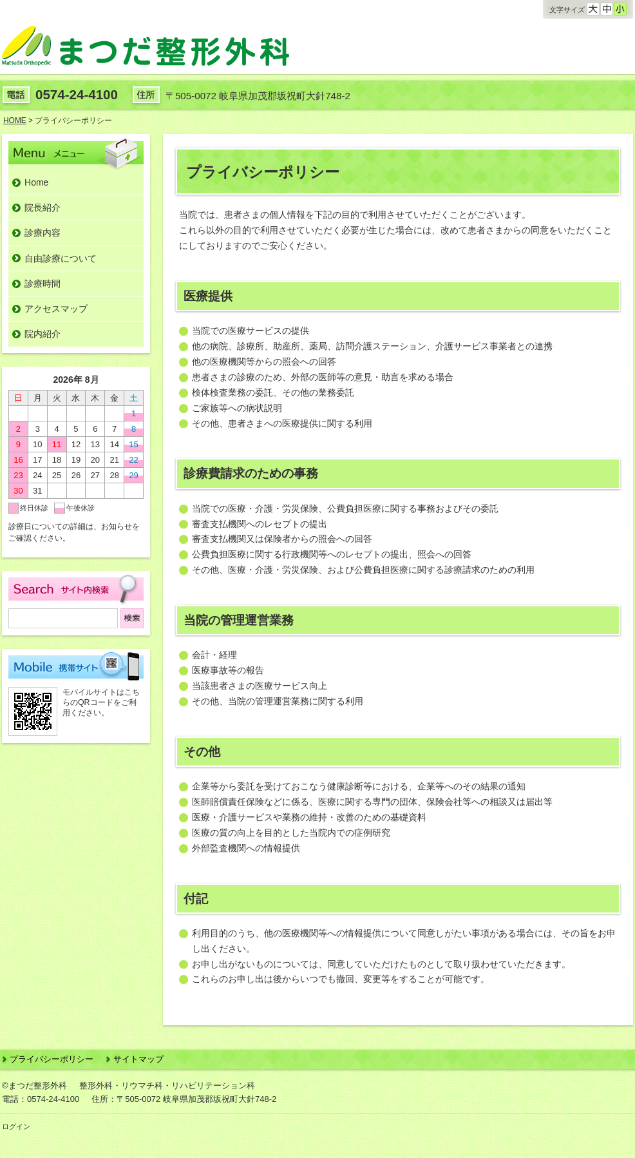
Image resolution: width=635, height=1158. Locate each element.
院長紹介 (42, 207)
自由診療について (60, 258)
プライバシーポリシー (51, 1059)
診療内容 (42, 232)
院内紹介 (42, 334)
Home (36, 182)
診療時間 (42, 283)
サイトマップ (138, 1059)
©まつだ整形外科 (34, 1085)
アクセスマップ (56, 309)
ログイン (16, 1126)
